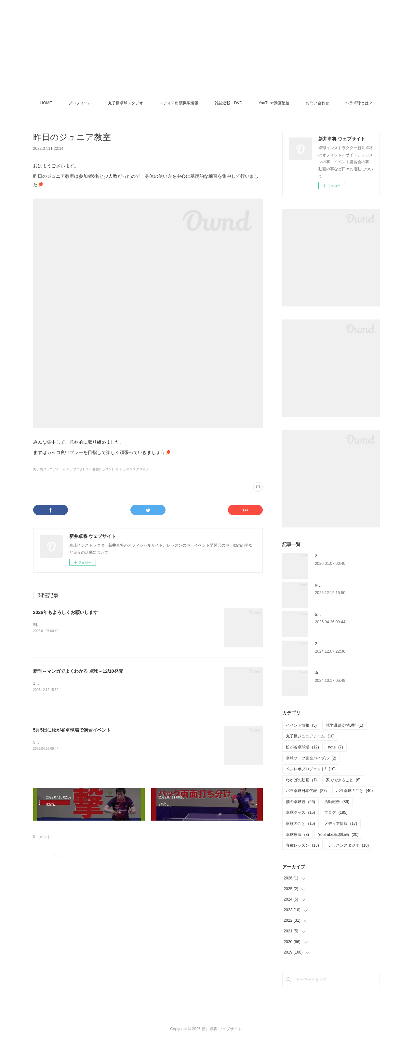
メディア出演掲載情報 (178, 103)
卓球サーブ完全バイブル (311, 758)
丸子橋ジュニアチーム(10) (52, 469)
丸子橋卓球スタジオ (125, 103)
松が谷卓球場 (302, 747)
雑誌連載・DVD (228, 103)
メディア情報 (340, 823)
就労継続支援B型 (344, 725)
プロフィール (80, 103)
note (335, 747)
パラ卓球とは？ (359, 103)
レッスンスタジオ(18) (136, 469)
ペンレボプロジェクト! (311, 769)
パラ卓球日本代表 (306, 790)
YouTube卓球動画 (338, 834)
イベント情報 (301, 725)
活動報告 (336, 801)
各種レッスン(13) (105, 469)
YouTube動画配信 (274, 103)
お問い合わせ (317, 103)
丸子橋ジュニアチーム (310, 736)
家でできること (343, 780)
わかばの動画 (301, 780)
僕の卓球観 (300, 801)
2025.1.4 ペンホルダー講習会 (340, 644)
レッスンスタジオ (348, 845)
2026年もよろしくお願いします (65, 612)
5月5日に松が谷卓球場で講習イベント (72, 730)
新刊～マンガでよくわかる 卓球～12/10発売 (78, 671)
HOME (46, 103)
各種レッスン (302, 845)
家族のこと (300, 823)
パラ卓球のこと (354, 790)
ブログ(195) (81, 469)
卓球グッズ (300, 812)
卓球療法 (297, 834)
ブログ (336, 812)
